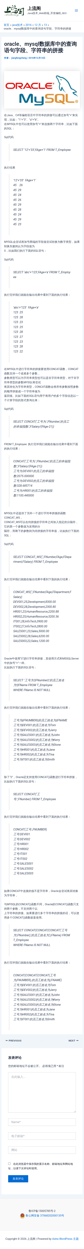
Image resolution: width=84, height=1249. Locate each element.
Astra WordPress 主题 (65, 1239)
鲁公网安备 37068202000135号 (44, 1215)
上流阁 (34, 8)
